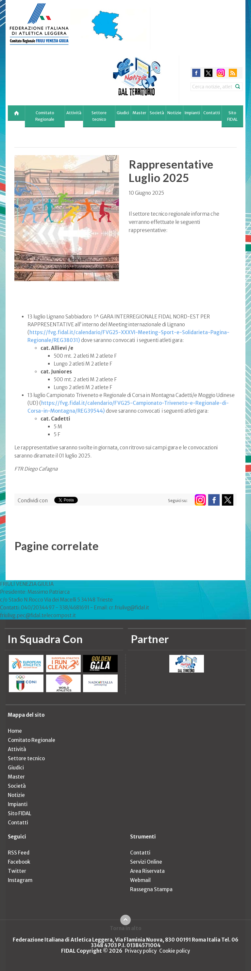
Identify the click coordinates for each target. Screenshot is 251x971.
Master (139, 112)
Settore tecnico (99, 116)
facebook (196, 73)
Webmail (140, 880)
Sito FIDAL (232, 116)
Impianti (192, 112)
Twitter (17, 871)
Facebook (19, 862)
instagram (221, 73)
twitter (208, 73)
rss (233, 73)
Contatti (211, 112)
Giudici (123, 112)
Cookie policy (174, 951)
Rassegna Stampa (151, 889)
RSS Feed (18, 853)
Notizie (174, 112)
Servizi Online (146, 862)
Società (157, 112)
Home (15, 731)
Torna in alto (126, 928)
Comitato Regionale (44, 116)
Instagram (20, 880)
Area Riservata (147, 871)
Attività (73, 112)
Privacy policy (141, 951)
